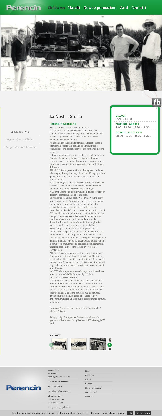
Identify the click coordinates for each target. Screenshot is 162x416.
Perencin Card (91, 392)
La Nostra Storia (20, 131)
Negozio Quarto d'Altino (19, 139)
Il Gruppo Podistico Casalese (20, 147)
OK (130, 413)
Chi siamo (56, 8)
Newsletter (89, 396)
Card (124, 8)
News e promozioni (100, 8)
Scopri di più (143, 413)
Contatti (138, 8)
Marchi (74, 8)
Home (87, 371)
